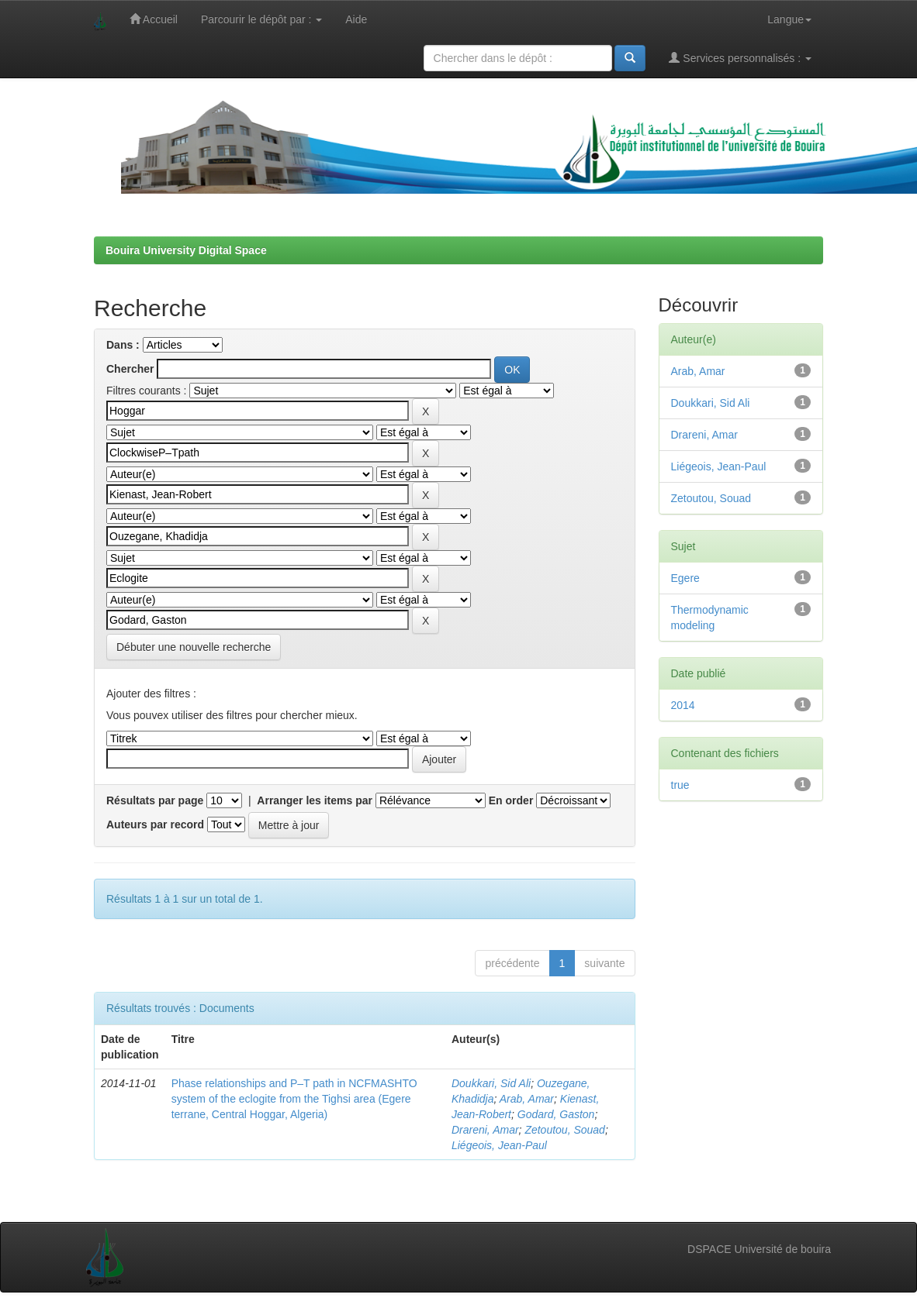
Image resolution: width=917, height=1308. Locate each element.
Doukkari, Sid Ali (491, 1083)
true (680, 785)
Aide (356, 19)
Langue (789, 19)
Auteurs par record (155, 824)
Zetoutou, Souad (564, 1130)
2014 (683, 705)
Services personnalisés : (740, 57)
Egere (685, 578)
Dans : (123, 345)
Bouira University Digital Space (186, 250)
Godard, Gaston (556, 1114)
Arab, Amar (527, 1099)
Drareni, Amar (485, 1130)
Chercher (130, 369)
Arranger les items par (314, 800)
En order (511, 800)
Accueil (154, 19)
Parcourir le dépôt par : (261, 19)
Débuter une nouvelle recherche (193, 647)
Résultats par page (154, 800)
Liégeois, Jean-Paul (499, 1145)
